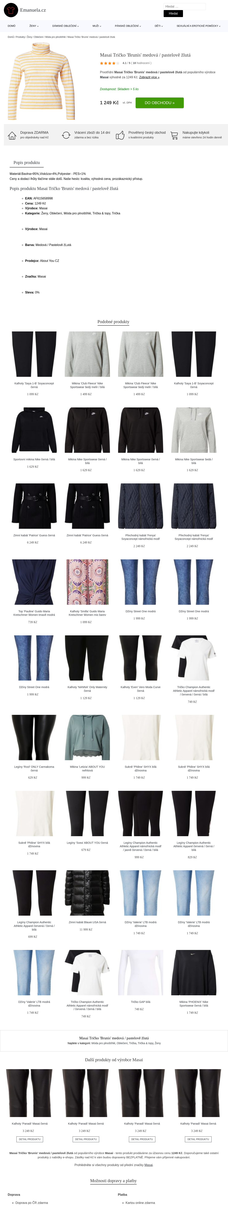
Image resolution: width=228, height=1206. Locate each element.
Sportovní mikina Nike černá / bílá (34, 459)
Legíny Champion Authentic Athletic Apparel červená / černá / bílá (193, 846)
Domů (11, 25)
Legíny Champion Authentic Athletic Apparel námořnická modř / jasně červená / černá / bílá (140, 846)
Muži (96, 25)
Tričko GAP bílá (140, 1001)
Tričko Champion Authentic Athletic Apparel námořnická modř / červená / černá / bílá (193, 691)
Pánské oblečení (127, 25)
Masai (104, 77)
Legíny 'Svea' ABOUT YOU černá (87, 842)
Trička (132, 1043)
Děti (158, 25)
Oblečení (38, 37)
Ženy (33, 25)
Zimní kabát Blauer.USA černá (87, 922)
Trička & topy (145, 1043)
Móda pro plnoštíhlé (55, 37)
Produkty (20, 37)
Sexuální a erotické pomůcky (197, 25)
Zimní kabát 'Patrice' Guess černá (34, 535)
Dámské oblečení (64, 25)
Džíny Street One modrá (141, 611)
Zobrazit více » (149, 77)
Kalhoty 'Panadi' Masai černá (30, 1123)
